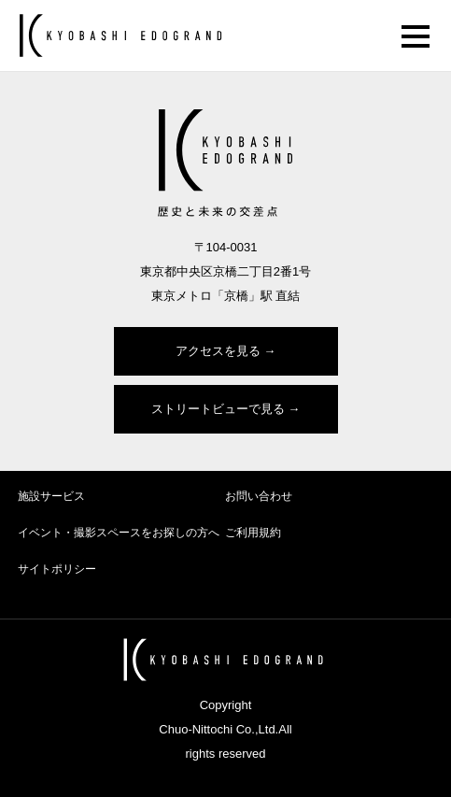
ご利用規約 (253, 532)
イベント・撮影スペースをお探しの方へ (118, 532)
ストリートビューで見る (218, 409)
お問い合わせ (258, 496)
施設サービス (51, 496)
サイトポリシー (57, 569)
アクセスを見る (218, 351)
